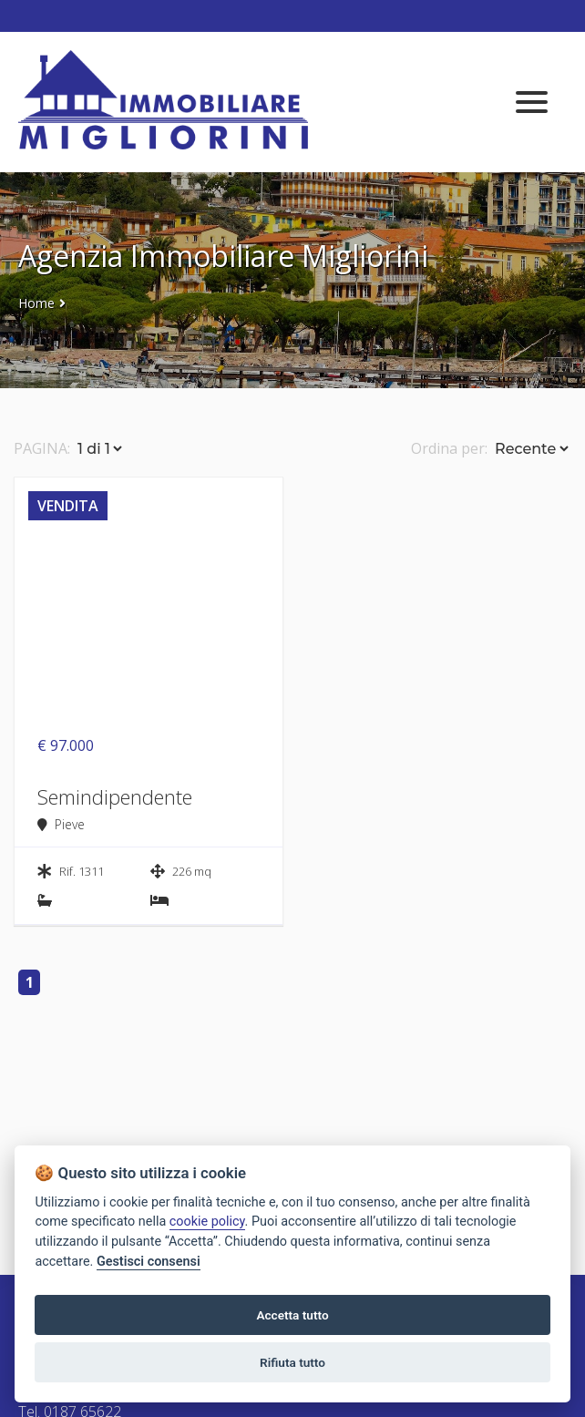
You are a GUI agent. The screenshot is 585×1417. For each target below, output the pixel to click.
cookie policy (207, 1221)
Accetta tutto (292, 1315)
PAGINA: (42, 448)
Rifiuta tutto (292, 1362)
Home (36, 303)
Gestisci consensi (148, 1261)
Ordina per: (449, 448)
